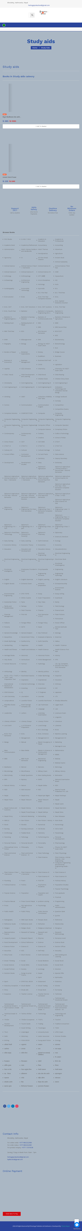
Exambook (58, 598)
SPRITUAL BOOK (27, 981)
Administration (9, 249)
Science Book (59, 942)
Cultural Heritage (44, 450)
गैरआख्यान (7, 1061)
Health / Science (61, 645)
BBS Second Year (61, 327)
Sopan (40, 973)
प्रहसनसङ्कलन (58, 1073)
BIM (39, 339)
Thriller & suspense (27, 1019)
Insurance (58, 680)
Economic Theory (27, 545)
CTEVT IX (7, 446)
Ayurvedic (41, 288)
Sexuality (58, 950)
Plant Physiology (60, 853)
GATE (23, 627)
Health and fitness (10, 649)
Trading (40, 1024)
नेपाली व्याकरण (42, 1069)
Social (23, 961)
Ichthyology (8, 671)
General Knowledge (11, 633)
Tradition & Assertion (62, 1024)
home (34, 48)
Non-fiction (25, 820)
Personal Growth (27, 843)
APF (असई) (41, 276)
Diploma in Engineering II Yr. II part (27, 526)
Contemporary (9, 433)
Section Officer (60, 946)
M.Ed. (57, 729)
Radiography (8, 920)
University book (43, 1032)
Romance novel (60, 938)
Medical (57, 759)
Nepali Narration (60, 808)
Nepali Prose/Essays (28, 812)
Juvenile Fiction (26, 700)
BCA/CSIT (58, 331)
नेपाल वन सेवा (7, 1069)
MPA (5, 779)
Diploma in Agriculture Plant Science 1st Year (62, 501)
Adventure (58, 249)
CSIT (23, 442)
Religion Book (25, 928)
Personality (42, 843)
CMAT (23, 396)
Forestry (7, 627)
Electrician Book (60, 559)
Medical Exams (60, 763)
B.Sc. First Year (60, 307)
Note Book (58, 820)
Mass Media (25, 750)
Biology (23, 344)
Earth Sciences (43, 541)
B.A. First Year (43, 292)
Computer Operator (62, 425)
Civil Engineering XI (10, 387)
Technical (58, 994)
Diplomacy (58, 532)
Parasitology (59, 833)
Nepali (57, 800)
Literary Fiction (43, 721)
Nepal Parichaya (60, 795)
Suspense (7, 994)
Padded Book (25, 833)
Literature (58, 721)
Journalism (25, 696)
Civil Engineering (26, 383)
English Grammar (27, 579)
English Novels (9, 583)
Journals (41, 696)
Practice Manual (9, 901)
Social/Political (9, 969)
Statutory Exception (11, 985)
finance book (59, 610)
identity (23, 671)
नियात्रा (56, 1065)
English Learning (43, 579)
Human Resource (10, 664)
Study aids (24, 990)
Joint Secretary (9, 696)
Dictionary (58, 462)
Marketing (58, 742)
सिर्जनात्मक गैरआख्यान (27, 1086)
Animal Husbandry (61, 262)
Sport (6, 981)
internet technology (28, 684)
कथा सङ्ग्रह (58, 1049)
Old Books (41, 829)
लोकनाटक (57, 1078)
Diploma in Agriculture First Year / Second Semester (11, 495)
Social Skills (25, 965)
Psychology (42, 905)
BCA (22, 331)
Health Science (43, 649)
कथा (39, 1049)
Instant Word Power (9, 177)
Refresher (41, 924)
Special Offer (59, 973)
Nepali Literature (44, 808)
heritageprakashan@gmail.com (39, 5)
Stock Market (25, 985)
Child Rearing (59, 374)
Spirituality (58, 977)
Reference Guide (10, 924)
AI (22, 257)
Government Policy (27, 637)
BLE (56, 348)
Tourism (58, 1019)
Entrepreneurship (61, 583)
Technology (42, 1013)
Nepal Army (25, 795)
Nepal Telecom (26, 800)
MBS (5, 759)
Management (25, 738)
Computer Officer (44, 425)
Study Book (42, 990)
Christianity (8, 383)
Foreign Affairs (26, 623)
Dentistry (41, 458)
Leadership (8, 713)
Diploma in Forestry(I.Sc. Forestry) (25, 534)
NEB (5, 789)
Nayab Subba (42, 785)
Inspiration (24, 680)
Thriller (6, 1019)
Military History (60, 771)
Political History (60, 880)
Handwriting (8, 645)
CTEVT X (24, 446)
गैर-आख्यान (58, 1057)
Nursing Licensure (27, 829)
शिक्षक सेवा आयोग (43, 1082)
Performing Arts (43, 837)
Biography (7, 344)
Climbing (7, 396)
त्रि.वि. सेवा (58, 1061)
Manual (23, 742)
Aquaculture (59, 276)
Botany (40, 352)
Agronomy (7, 257)
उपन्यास (23, 1049)
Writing (6, 1040)
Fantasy (23, 606)
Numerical (41, 824)
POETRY (41, 880)
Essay (40, 594)
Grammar (58, 637)
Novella (23, 824)
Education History (44, 549)
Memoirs (41, 767)
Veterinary (24, 1036)
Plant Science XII (61, 876)
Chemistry (41, 368)
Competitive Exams (62, 409)
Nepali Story (8, 816)
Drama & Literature (61, 536)
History (57, 655)
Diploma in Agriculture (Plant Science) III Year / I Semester (28, 478)
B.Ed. (23, 297)
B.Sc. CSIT (8, 307)
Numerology (59, 824)
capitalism (58, 364)
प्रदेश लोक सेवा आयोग (44, 1073)
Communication (26, 405)
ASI (56, 280)
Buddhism (41, 356)
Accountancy (42, 245)
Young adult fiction (44, 1040)
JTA (56, 696)
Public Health (8, 911)
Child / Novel (8, 374)
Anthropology (25, 276)
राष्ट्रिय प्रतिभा (41, 1078)
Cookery (41, 433)
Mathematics (59, 750)
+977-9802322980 (25, 1143)
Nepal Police (8, 800)
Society (23, 969)
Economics (42, 545)
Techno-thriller (26, 1013)
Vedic (6, 1036)
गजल (56, 1053)
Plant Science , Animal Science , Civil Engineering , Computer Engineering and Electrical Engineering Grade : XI (62, 863)
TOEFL (40, 1019)
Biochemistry (59, 339)
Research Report (27, 938)
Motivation (58, 775)
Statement (42, 981)
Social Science (9, 965)
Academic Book (9, 245)
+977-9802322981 (25, 1145)
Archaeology (8, 280)
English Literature (61, 579)
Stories (57, 985)
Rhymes (41, 938)
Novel (6, 824)
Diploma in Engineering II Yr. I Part (10, 526)
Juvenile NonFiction (45, 700)
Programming (59, 901)
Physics (40, 847)
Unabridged (25, 1032)
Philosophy (25, 847)
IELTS (57, 671)
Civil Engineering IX (44, 383)
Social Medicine (43, 961)
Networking (42, 816)
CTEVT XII (58, 446)
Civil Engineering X (61, 383)
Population (25, 893)
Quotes (57, 915)
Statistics (58, 981)
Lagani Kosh (59, 705)
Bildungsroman (26, 339)
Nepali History (26, 808)
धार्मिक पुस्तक (7, 1065)
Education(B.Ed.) (61, 549)
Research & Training (27, 932)
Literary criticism (10, 721)
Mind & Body (8, 775)
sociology (41, 969)
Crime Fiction (8, 442)
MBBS (57, 754)
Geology (58, 633)
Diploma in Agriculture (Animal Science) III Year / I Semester (11, 478)
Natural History (9, 785)
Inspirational (42, 680)
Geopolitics (8, 637)
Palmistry (41, 833)
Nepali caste (59, 804)
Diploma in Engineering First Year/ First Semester (28, 509)
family (57, 602)
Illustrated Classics (27, 675)
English (6, 579)
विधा (22, 1082)
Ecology (57, 541)
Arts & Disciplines (44, 280)
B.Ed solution (8, 297)
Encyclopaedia (43, 569)
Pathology (24, 837)
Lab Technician (43, 705)
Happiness (24, 645)
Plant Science (43, 857)
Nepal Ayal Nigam (44, 795)
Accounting (59, 245)
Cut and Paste (43, 454)
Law (56, 709)
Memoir (23, 767)
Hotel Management (44, 659)
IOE (56, 688)
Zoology (58, 1040)
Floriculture (59, 618)
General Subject (26, 633)
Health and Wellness (28, 649)
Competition (59, 405)
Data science (59, 454)
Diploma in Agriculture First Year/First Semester (45, 495)
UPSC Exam (59, 1032)
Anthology (7, 276)
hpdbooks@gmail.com (15, 1159)
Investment (42, 688)
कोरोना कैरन (24, 1053)
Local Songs (42, 725)
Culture (57, 450)
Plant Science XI (43, 876)
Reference (58, 920)
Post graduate (60, 893)
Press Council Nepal (28, 901)
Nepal (6, 795)
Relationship (59, 924)
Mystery (24, 779)
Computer (41, 413)
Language (41, 709)
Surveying (58, 990)
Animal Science (9, 266)
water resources (43, 1036)
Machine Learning (61, 734)
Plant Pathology (43, 853)
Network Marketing (27, 816)
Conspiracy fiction (61, 429)
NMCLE (6, 820)
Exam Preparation (44, 598)
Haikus (57, 641)
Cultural (24, 450)
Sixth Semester (43, 955)
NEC (39, 789)
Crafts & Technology (62, 433)
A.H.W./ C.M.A (26, 239)
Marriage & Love (60, 746)
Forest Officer (60, 623)
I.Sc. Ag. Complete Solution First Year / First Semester (62, 665)
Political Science (9, 885)
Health (40, 645)
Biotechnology (60, 344)
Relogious (58, 928)
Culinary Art (8, 450)
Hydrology (41, 664)
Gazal (40, 627)
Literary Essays (26, 721)
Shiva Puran (8, 955)
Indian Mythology (44, 675)
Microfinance (25, 771)
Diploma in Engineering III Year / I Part (62, 526)
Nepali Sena (59, 812)
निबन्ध (39, 1065)
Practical (58, 897)
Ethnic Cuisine (26, 598)
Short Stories (25, 955)
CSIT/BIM (41, 442)
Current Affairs (9, 454)
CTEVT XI (41, 446)
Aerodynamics (43, 253)
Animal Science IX (44, 266)
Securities (7, 950)
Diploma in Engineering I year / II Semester (62, 509)
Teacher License (26, 994)
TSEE (57, 1028)
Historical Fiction (44, 655)
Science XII (42, 946)
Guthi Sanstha (43, 641)
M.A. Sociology (43, 729)
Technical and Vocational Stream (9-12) (28, 1006)
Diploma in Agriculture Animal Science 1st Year (62, 478)
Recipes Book (42, 920)
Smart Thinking (9, 961)
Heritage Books (9, 655)
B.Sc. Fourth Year (10, 311)
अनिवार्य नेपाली (8, 1044)
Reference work (26, 924)
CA (56, 360)
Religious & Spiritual (45, 928)
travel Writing (25, 1028)
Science (40, 942)
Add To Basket (41, 126)
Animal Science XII (44, 272)
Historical (24, 655)
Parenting (7, 837)
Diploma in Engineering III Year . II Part (45, 526)
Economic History (10, 545)
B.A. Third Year (60, 292)
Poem (23, 880)
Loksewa (58, 725)
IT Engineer (42, 692)
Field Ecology (59, 606)
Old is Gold (59, 829)
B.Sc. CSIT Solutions (28, 307)
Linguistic (58, 717)
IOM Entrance (9, 692)
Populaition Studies (61, 885)
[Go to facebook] (77, 1224)
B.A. (56, 288)
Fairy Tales (41, 602)
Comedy (58, 401)
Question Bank (60, 911)
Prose (6, 905)
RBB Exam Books (27, 920)
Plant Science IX (43, 872)
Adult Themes (43, 249)
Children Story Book (62, 379)
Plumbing (7, 880)
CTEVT (57, 442)
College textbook (61, 396)
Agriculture (59, 253)
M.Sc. (23, 734)
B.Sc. (57, 297)
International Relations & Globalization (8, 685)
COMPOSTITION (26, 413)
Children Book (43, 379)
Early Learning (26, 541)
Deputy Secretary (61, 458)
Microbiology (8, 771)
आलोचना (6, 1049)
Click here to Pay (12, 1214)
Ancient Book (59, 257)
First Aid (24, 614)
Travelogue (42, 1028)
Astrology (41, 284)
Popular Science (9, 893)
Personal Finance (10, 843)
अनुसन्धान (23, 1044)
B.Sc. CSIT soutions (45, 307)
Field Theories (26, 610)
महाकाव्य (6, 1078)
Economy (58, 545)
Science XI (24, 946)
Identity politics (43, 671)
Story (6, 990)
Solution (58, 969)
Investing (24, 688)
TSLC (6, 1032)
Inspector (58, 675)
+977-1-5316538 (27, 1147)
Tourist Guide (25, 1024)
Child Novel (42, 374)
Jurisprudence (9, 700)
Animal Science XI (27, 272)
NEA (56, 785)
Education (7, 549)
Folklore (7, 623)
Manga (6, 742)
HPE (56, 659)
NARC (40, 779)
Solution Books (9, 973)
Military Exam (42, 771)
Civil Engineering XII (27, 387)
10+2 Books (8, 239)
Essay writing (59, 594)
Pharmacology (60, 843)
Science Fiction (9, 946)
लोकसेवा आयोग (8, 1082)
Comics (6, 405)
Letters (23, 713)
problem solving (43, 901)
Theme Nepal (65, 1226)
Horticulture (25, 659)
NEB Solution (25, 789)
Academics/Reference (28, 245)
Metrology (58, 767)
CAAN (40, 364)
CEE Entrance (26, 368)
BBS (39, 327)
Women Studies (60, 1036)
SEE (22, 950)
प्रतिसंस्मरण (24, 1073)
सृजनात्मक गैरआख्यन (43, 1086)
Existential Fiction (10, 602)
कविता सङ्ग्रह (7, 1053)
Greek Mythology (10, 641)
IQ (22, 692)
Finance (40, 610)
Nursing (6, 829)
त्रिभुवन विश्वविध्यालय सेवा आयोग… (12, 117)
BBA (39, 323)
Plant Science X (60, 872)
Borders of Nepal (10, 352)
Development (9, 462)
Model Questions (27, 775)
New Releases (60, 816)
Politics (23, 885)
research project (9, 938)
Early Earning (8, 541)
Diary (40, 462)
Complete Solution (10, 413)
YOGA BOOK (25, 1040)
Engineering (59, 569)
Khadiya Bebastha (61, 700)
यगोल (22, 1078)
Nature (23, 785)
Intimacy (58, 684)
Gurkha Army (25, 641)
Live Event (8, 725)
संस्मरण (57, 1082)
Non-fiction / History (45, 820)
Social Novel (59, 961)
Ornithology (8, 833)
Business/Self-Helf (44, 360)
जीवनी (39, 1061)
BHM (5, 339)
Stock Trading (42, 985)
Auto (56, 284)
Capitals (7, 368)
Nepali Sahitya (43, 812)
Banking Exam (9, 323)
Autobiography (9, 288)
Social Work (59, 965)
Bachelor (24, 311)
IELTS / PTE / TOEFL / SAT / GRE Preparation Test (11, 677)
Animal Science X (10, 272)
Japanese (58, 692)
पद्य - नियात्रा (7, 1073)
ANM (56, 272)
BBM (56, 323)
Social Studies (43, 965)
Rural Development (11, 942)
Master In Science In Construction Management (45, 752)
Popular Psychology (61, 889)
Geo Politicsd (42, 633)
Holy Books (8, 659)
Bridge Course (60, 352)
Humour (24, 664)
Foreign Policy (43, 623)
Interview (41, 684)
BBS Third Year (9, 331)
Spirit (40, 977)
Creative (41, 437)
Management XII (60, 738)
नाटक (22, 1065)
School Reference (27, 942)
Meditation (8, 767)
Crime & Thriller (60, 437)
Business (58, 356)
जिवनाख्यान (24, 1061)
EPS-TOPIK (25, 594)
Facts (23, 602)
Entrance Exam (26, 583)
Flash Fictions (59, 614)
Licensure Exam (60, 713)
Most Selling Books (44, 775)
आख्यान (40, 1044)
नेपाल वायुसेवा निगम (26, 1069)
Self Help (41, 950)
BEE (56, 335)
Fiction (40, 606)
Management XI (43, 738)
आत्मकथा (57, 1044)
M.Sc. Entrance (43, 734)
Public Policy (25, 911)
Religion (7, 928)
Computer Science (44, 429)
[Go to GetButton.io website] (76, 1229)
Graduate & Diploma (45, 637)
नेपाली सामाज (58, 1069)
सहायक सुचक (8, 1086)
